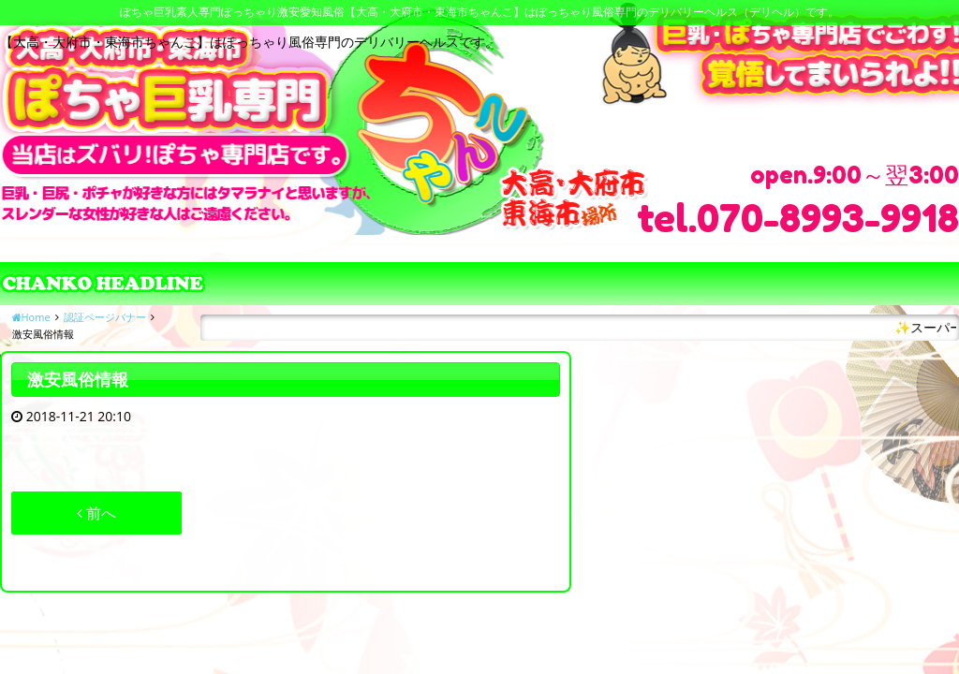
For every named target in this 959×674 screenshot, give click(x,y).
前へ (96, 513)
